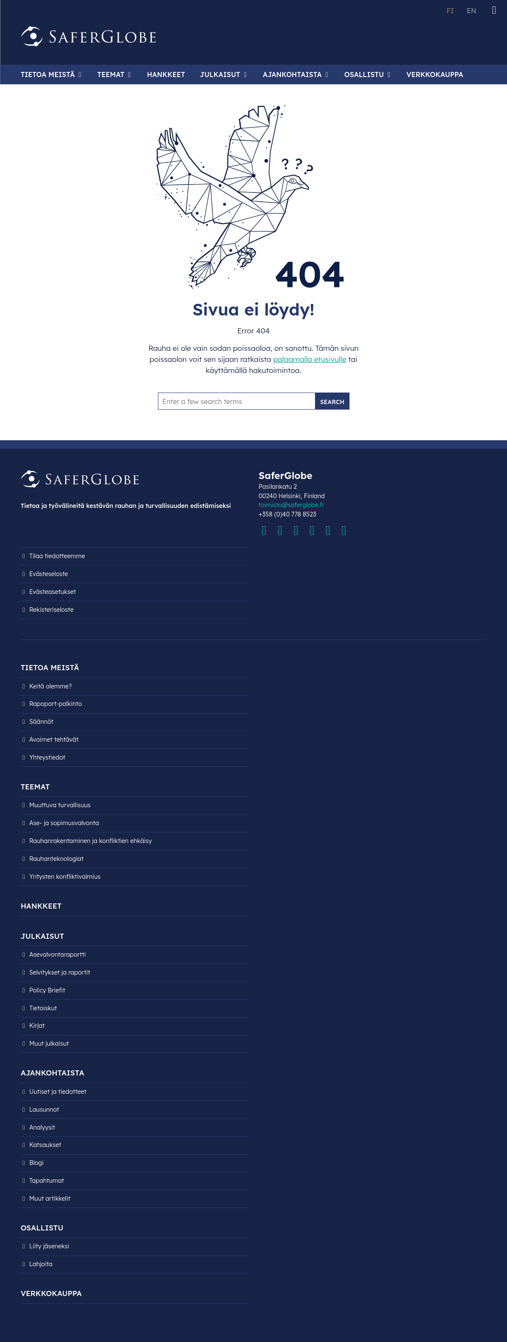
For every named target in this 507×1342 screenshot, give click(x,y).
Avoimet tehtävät (54, 739)
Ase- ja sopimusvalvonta (64, 823)
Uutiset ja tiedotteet (58, 1091)
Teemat (111, 74)
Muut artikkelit (50, 1198)
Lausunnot (44, 1109)
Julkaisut (220, 74)
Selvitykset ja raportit (59, 972)
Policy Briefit (47, 990)
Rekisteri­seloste (51, 610)
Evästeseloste (48, 574)
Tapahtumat (46, 1180)
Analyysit (42, 1127)
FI (450, 10)
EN (471, 10)
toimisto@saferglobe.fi (291, 505)
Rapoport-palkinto (55, 704)
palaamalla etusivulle (310, 359)
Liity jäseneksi (49, 1246)
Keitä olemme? (50, 686)
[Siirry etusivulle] (88, 37)
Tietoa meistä (47, 74)
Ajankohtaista (292, 74)
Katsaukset (45, 1145)
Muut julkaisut (49, 1043)
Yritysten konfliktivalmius (65, 876)
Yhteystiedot (47, 757)
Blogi (36, 1163)
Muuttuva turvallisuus (60, 805)
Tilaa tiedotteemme (57, 556)
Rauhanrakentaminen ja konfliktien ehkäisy (90, 841)
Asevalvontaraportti (57, 954)
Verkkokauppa (435, 74)
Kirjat (37, 1025)
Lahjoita (41, 1264)
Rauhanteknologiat (56, 859)
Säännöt (41, 721)
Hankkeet (166, 74)
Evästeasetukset (52, 592)
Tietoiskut (43, 1008)
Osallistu (364, 74)
